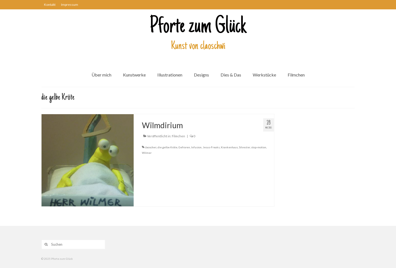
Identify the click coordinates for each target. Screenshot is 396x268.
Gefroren (184, 147)
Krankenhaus (229, 147)
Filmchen (178, 136)
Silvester (244, 147)
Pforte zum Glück (198, 27)
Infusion (196, 147)
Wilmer (147, 152)
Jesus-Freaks (211, 147)
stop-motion (258, 147)
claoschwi (150, 147)
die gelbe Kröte (167, 147)
